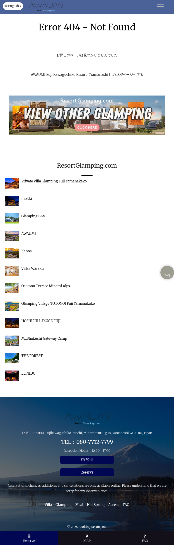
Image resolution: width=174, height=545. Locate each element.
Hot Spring (96, 504)
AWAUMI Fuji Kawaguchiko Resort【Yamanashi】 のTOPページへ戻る (87, 74)
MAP (87, 539)
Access (113, 504)
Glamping (64, 504)
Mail (87, 460)
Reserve (87, 472)
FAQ (126, 504)
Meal (79, 504)
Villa (48, 504)
